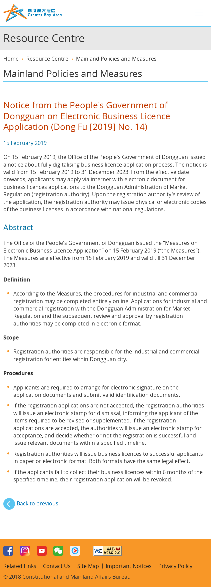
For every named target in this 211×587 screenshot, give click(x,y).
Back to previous (37, 503)
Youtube (42, 551)
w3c (107, 551)
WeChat (58, 551)
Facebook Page (8, 551)
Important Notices (129, 566)
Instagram (25, 551)
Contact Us (57, 566)
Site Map (88, 566)
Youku (75, 551)
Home (11, 58)
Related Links (19, 566)
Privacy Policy (175, 566)
